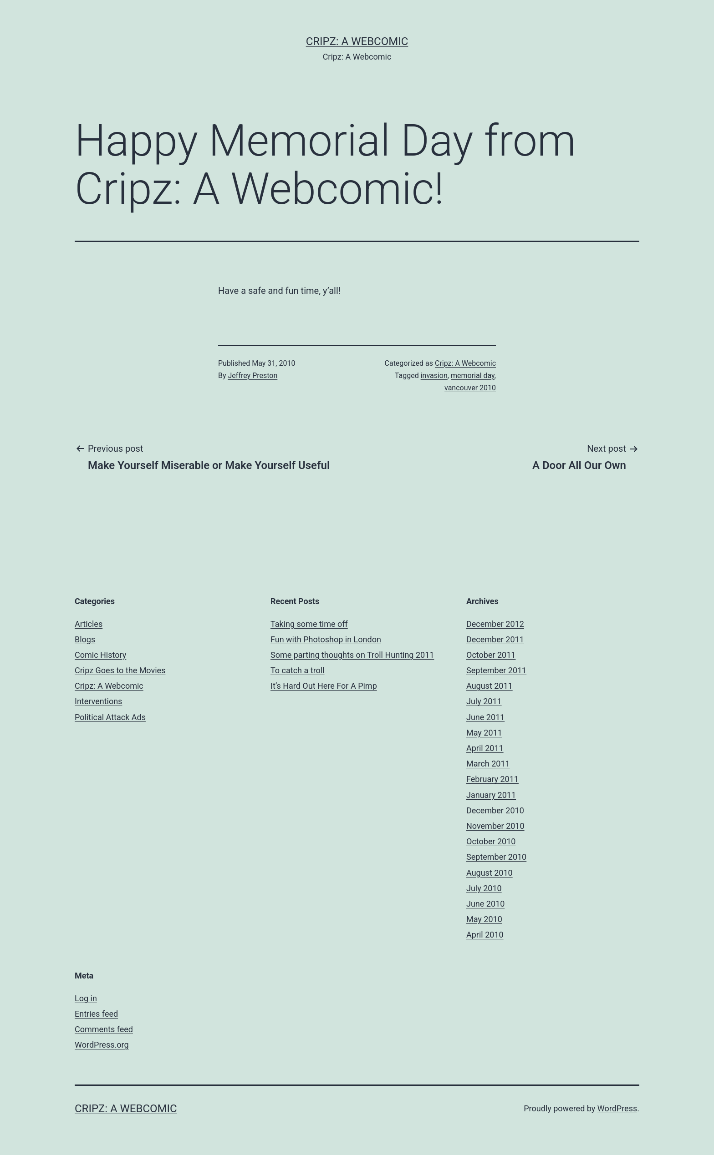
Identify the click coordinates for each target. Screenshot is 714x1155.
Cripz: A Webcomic (357, 41)
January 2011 (491, 795)
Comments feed (104, 1029)
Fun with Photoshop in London (325, 639)
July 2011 (484, 701)
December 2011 (495, 639)
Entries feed (96, 1014)
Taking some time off (309, 624)
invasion (434, 375)
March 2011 (488, 763)
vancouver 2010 (470, 387)
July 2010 (484, 888)
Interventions (98, 701)
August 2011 (489, 686)
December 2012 (495, 624)
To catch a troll (297, 670)
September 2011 (496, 670)
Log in (86, 998)
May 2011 (484, 732)
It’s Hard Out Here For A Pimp (323, 686)
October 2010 (490, 841)
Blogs (85, 639)
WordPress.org (102, 1044)
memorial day (473, 375)
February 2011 (492, 779)
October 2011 (490, 655)
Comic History (100, 655)
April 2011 (485, 748)
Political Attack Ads (110, 717)
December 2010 (495, 810)
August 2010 (489, 873)
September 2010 (496, 857)
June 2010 (485, 903)
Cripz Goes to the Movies (120, 670)
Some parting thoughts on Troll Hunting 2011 (352, 655)
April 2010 (485, 934)
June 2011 (485, 717)
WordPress (617, 1108)
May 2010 (484, 919)
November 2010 (495, 826)
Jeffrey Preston (253, 375)
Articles (88, 624)
